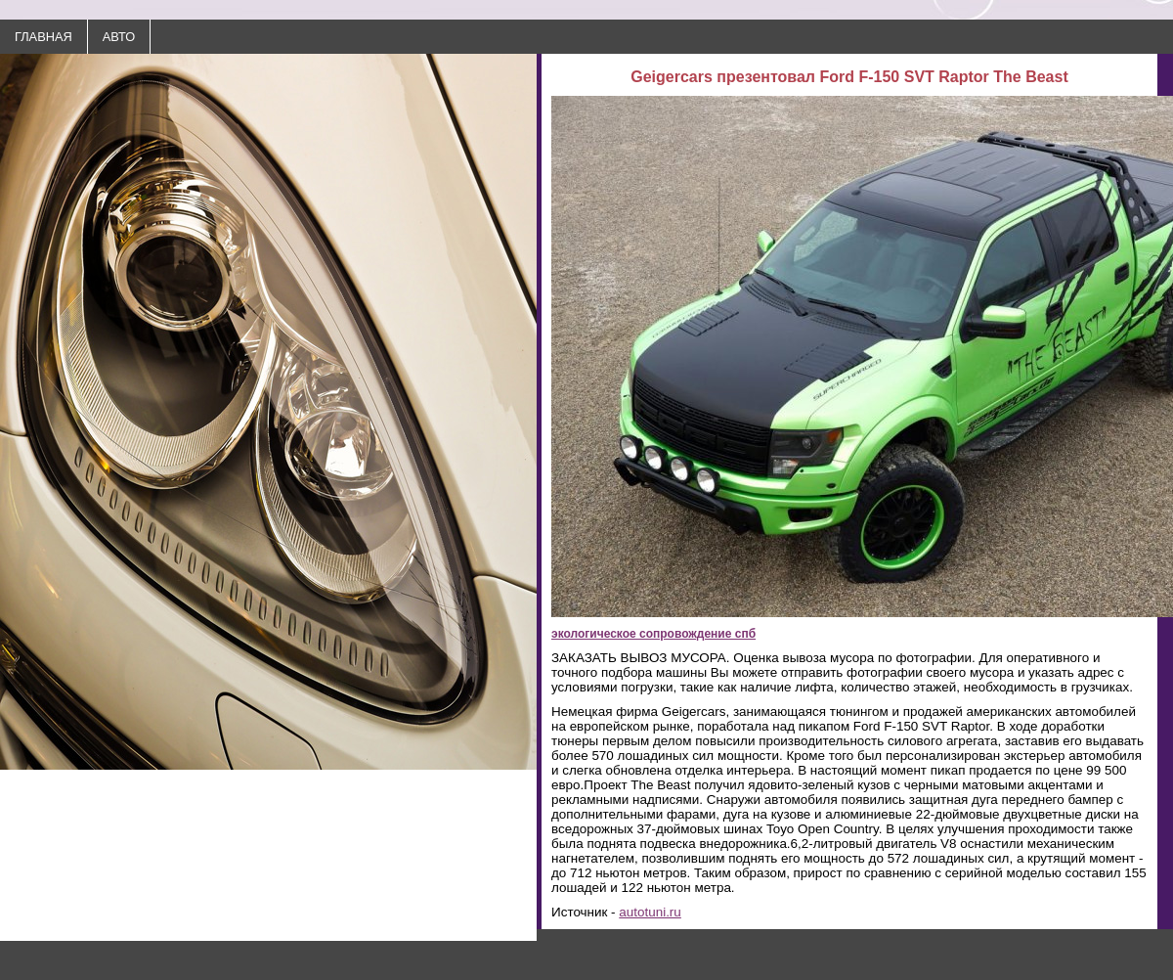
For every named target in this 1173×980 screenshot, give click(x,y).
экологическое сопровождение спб (653, 634)
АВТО (119, 36)
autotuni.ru (650, 912)
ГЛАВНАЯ (43, 36)
